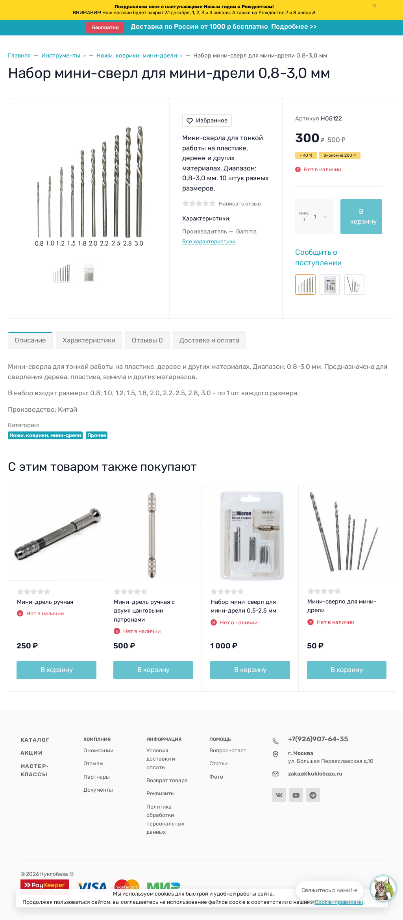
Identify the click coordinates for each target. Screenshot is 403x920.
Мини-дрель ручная (45, 601)
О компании (98, 750)
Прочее (96, 435)
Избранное (207, 120)
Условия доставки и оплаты (160, 758)
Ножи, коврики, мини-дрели (45, 435)
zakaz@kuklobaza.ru (315, 773)
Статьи (218, 763)
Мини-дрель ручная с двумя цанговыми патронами (144, 610)
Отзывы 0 (147, 340)
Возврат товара (167, 780)
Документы (98, 790)
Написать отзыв (240, 203)
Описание (30, 340)
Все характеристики (208, 241)
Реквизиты (160, 793)
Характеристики (89, 340)
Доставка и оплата (209, 340)
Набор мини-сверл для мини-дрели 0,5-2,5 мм (243, 606)
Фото (216, 777)
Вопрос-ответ (227, 750)
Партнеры (96, 777)
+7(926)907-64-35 (318, 739)
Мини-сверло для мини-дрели (341, 606)
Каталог (35, 740)
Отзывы (93, 763)
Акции (31, 753)
